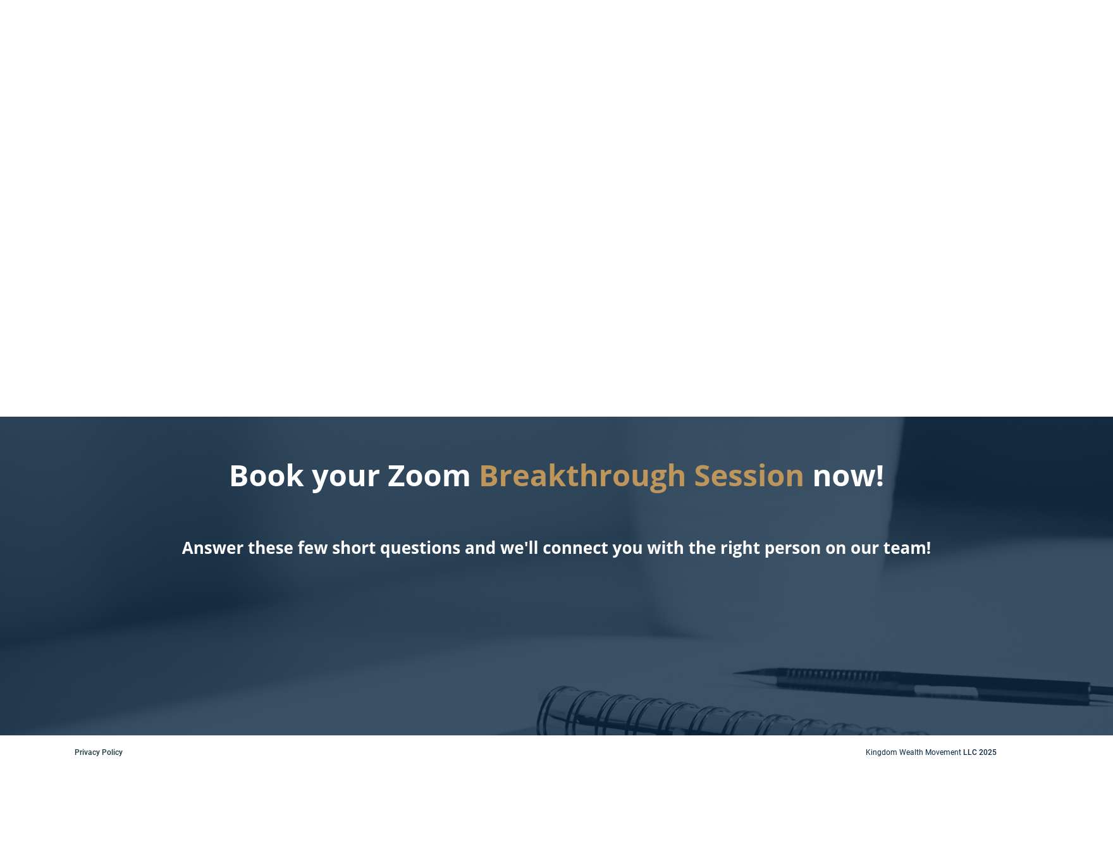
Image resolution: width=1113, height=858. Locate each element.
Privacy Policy (99, 752)
